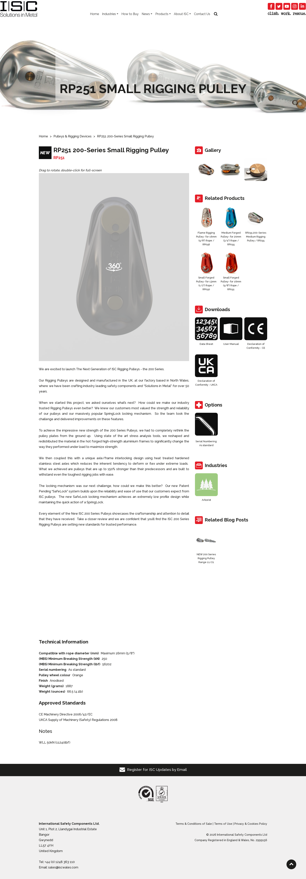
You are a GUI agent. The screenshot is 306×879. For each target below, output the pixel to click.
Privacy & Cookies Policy (250, 823)
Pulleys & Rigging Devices (72, 136)
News (146, 19)
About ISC (181, 19)
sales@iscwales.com (63, 867)
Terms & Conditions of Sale (193, 823)
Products (161, 19)
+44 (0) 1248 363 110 (60, 862)
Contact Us (202, 19)
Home (94, 19)
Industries (109, 19)
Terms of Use (223, 823)
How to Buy (130, 19)
